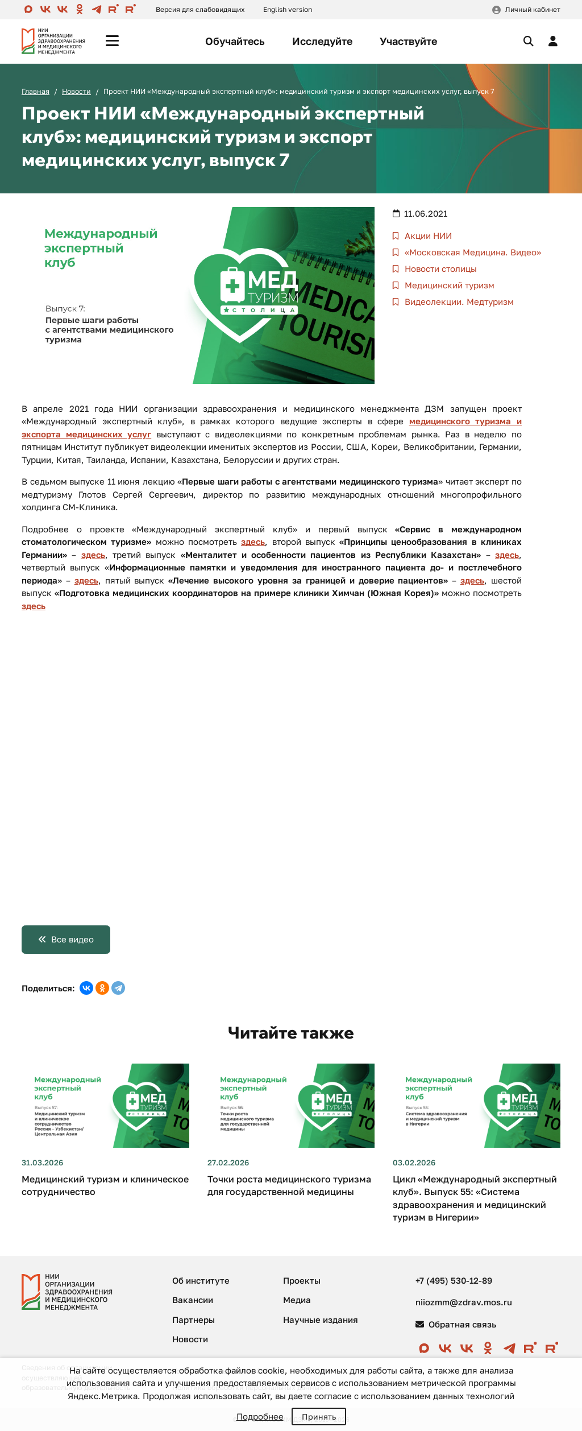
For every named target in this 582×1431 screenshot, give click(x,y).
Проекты (302, 1280)
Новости (76, 91)
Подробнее (260, 1416)
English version (287, 9)
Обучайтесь (235, 41)
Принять (319, 1416)
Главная (35, 91)
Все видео (72, 939)
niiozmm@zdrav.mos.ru (463, 1302)
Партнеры (193, 1319)
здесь (253, 541)
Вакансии (192, 1299)
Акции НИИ (427, 235)
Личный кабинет (532, 9)
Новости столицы (439, 268)
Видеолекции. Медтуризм (458, 301)
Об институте (201, 1280)
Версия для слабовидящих (200, 9)
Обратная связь (455, 1324)
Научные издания (320, 1319)
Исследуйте (322, 41)
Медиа (297, 1299)
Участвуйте (408, 41)
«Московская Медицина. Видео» (471, 252)
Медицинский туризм (448, 285)
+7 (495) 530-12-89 (453, 1280)
